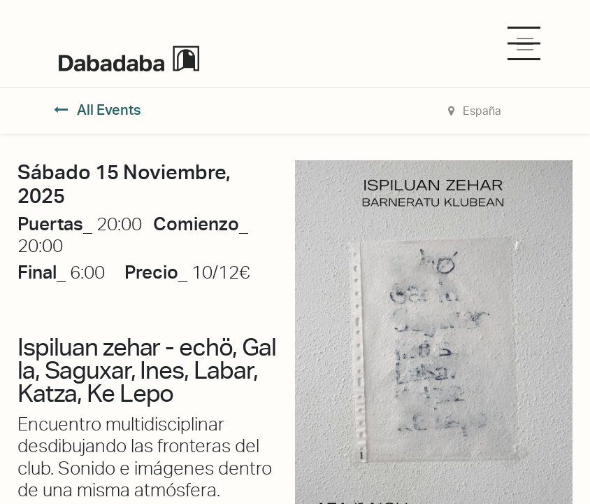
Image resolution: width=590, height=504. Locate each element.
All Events (97, 110)
